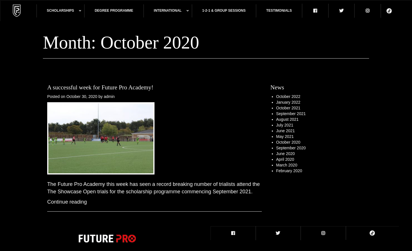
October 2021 (288, 108)
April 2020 (285, 159)
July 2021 (284, 125)
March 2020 (286, 165)
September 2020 (291, 148)
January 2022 (288, 102)
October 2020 (288, 142)
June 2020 (285, 153)
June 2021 (285, 130)
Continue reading (67, 202)
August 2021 (287, 119)
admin (109, 96)
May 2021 (285, 136)
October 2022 (288, 96)
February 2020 (289, 170)
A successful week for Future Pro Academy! (100, 87)
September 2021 (291, 113)
